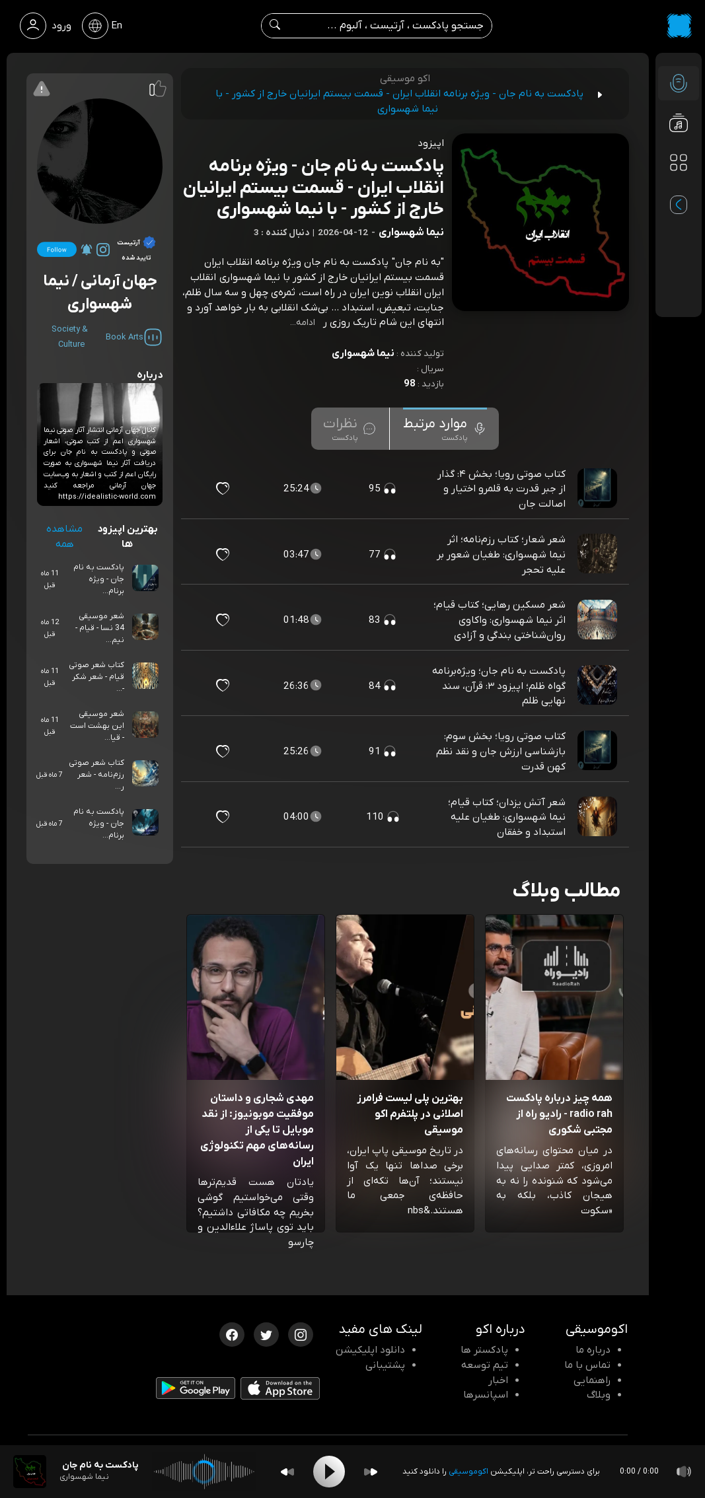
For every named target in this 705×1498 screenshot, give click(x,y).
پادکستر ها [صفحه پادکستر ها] (484, 1350)
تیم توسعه (484, 1365)
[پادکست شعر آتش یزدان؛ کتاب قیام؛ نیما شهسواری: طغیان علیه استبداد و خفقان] (598, 817)
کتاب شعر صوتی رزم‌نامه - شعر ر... (96, 775)
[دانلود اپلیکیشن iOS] (280, 1391)
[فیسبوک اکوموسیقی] (231, 1333)
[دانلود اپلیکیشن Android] (195, 1391)
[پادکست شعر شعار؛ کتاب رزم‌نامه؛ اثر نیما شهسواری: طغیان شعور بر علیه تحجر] (598, 554)
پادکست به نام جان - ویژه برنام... (98, 579)
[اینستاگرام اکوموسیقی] (300, 1333)
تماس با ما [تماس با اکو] (587, 1365)
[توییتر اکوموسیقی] (266, 1333)
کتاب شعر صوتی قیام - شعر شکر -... (96, 677)
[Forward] (371, 1471)
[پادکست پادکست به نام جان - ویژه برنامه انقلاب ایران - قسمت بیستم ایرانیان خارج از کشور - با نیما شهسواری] (29, 1471)
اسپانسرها (485, 1395)
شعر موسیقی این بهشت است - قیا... (97, 726)
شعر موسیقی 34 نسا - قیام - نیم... (99, 628)
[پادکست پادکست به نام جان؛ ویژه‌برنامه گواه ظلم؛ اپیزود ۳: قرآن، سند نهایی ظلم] (598, 685)
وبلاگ (599, 1395)
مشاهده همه (64, 536)
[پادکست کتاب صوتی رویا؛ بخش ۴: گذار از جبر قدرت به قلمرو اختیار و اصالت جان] (598, 488)
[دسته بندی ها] (678, 162)
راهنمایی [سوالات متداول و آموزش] (592, 1380)
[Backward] (287, 1471)
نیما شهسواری (363, 353)
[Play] (329, 1471)
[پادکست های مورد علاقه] (678, 189)
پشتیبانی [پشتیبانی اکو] (385, 1365)
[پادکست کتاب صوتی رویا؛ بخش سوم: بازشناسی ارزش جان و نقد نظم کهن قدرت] (598, 751)
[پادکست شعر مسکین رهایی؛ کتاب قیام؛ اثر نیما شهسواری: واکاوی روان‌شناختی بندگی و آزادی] (598, 620)
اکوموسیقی (468, 1471)
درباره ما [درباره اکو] (593, 1350)
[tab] (445, 429)
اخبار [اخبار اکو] (498, 1380)
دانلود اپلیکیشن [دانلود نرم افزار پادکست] (370, 1350)
